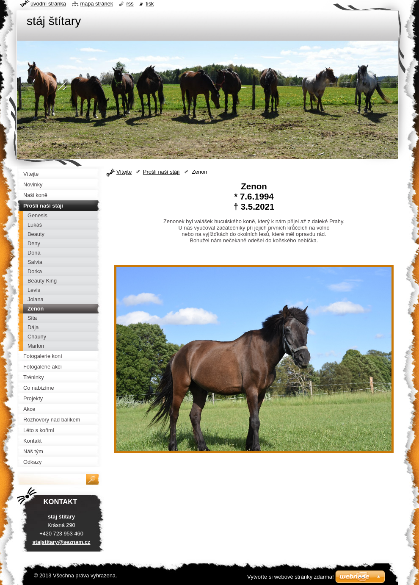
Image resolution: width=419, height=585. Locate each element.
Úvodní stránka (48, 3)
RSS (130, 3)
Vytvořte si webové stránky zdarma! (290, 577)
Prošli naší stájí (161, 172)
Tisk (150, 3)
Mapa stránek (96, 3)
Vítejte (124, 172)
